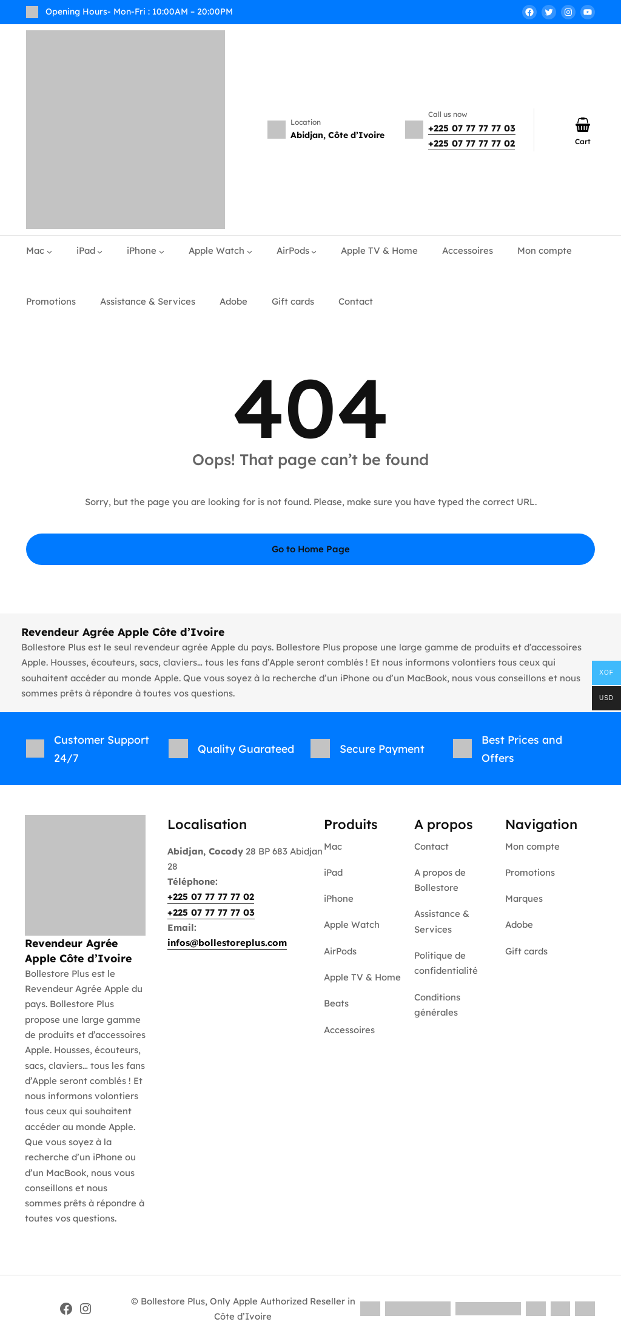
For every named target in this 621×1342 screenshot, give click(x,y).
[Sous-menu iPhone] (161, 251)
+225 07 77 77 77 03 (471, 128)
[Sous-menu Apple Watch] (249, 251)
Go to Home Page (311, 549)
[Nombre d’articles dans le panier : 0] (583, 125)
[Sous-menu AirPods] (314, 251)
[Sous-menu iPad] (99, 251)
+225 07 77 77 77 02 (471, 143)
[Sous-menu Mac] (49, 251)
